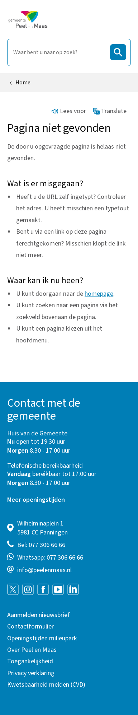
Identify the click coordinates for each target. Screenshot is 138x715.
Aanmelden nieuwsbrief (38, 615)
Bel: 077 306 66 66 (41, 545)
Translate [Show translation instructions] (110, 111)
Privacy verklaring (30, 673)
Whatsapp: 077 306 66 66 (50, 557)
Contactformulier (30, 626)
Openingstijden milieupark (42, 638)
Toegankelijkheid (30, 661)
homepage (99, 293)
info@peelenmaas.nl (44, 570)
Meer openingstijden (36, 499)
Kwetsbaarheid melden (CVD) (46, 684)
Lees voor (69, 111)
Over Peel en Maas (32, 649)
